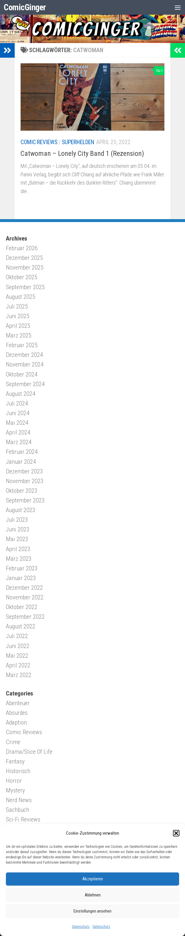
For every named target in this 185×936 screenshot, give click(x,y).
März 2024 (18, 442)
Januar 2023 (21, 578)
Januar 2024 (21, 461)
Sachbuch (17, 809)
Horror (14, 780)
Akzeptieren (92, 879)
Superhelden (78, 142)
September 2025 (25, 287)
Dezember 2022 (24, 587)
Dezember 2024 (24, 354)
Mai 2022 (17, 655)
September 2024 (25, 384)
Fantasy (15, 761)
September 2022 (25, 616)
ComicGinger (25, 7)
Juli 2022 (17, 636)
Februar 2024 (22, 451)
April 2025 (18, 325)
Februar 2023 (22, 568)
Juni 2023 (17, 529)
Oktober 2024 (21, 374)
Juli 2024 (17, 403)
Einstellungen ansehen (92, 911)
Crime (13, 742)
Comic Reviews (39, 142)
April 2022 (18, 665)
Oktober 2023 (21, 490)
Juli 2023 (17, 519)
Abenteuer (18, 703)
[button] (176, 833)
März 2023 (18, 558)
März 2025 (18, 335)
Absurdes (17, 712)
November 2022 (25, 597)
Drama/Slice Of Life (29, 751)
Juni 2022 (17, 645)
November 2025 (25, 267)
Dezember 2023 (24, 471)
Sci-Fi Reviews (23, 819)
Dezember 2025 (24, 257)
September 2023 (25, 500)
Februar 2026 (22, 248)
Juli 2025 (17, 306)
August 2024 (20, 393)
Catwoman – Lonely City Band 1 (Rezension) (82, 153)
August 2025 (20, 296)
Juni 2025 (17, 316)
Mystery (15, 790)
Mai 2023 (17, 539)
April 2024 (18, 432)
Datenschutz (81, 927)
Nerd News (19, 800)
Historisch (18, 771)
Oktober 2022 (21, 607)
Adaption (16, 722)
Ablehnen (93, 895)
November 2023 (25, 481)
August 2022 (20, 626)
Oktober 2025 (21, 277)
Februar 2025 (22, 345)
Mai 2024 (17, 422)
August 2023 (20, 510)
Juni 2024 (17, 413)
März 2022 (18, 674)
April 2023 (18, 549)
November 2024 (25, 364)
